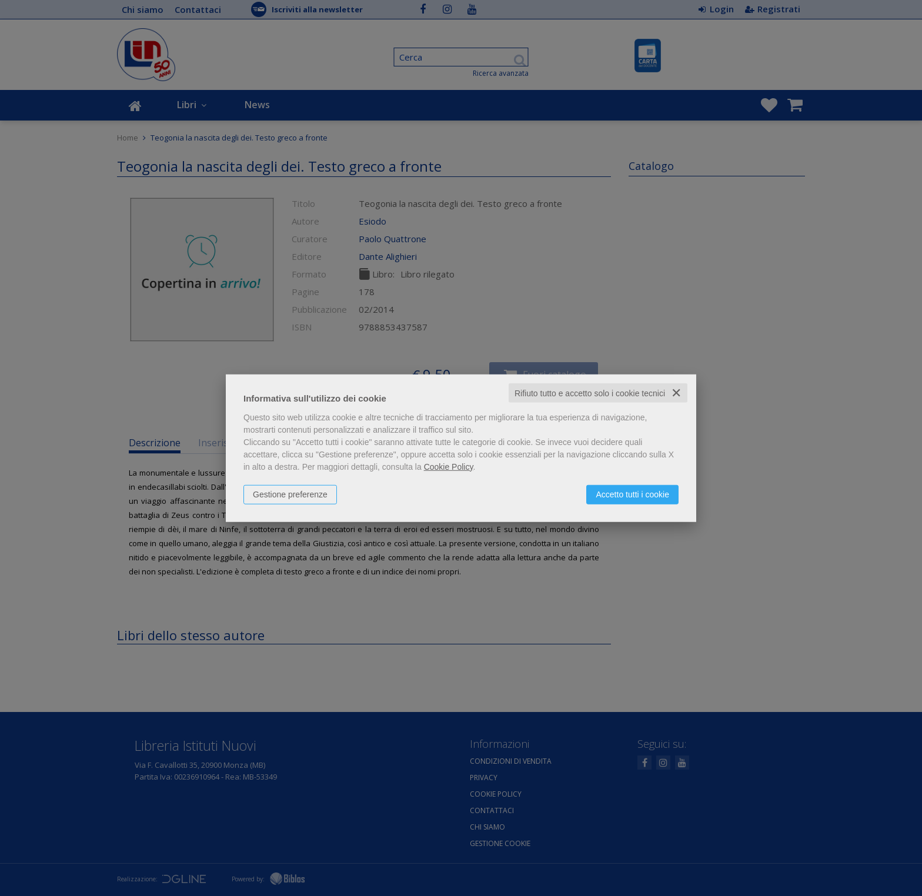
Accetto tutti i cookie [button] (632, 494)
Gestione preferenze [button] (290, 494)
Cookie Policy (448, 466)
